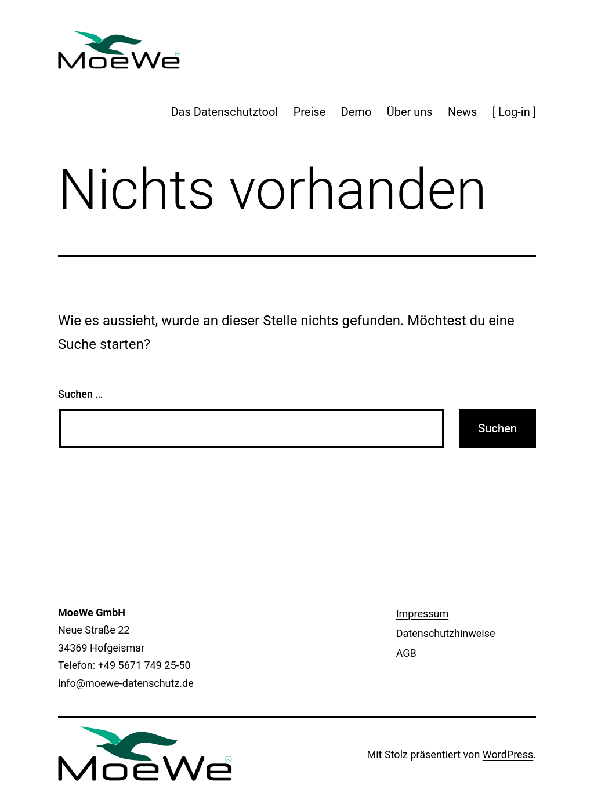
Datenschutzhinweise (445, 633)
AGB (406, 653)
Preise (310, 112)
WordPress (508, 754)
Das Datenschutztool (224, 112)
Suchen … (80, 394)
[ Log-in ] (514, 112)
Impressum (422, 614)
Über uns (410, 112)
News (462, 112)
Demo (356, 112)
